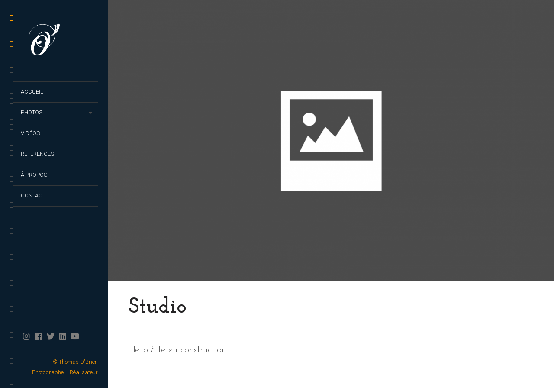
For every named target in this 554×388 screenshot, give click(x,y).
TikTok (86, 336)
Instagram (26, 336)
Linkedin (62, 336)
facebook (38, 336)
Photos (31, 112)
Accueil (32, 91)
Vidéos (30, 133)
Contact (33, 195)
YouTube (74, 336)
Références (37, 154)
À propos (34, 174)
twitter (50, 336)
